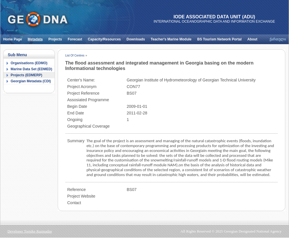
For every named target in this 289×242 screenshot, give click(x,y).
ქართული (277, 39)
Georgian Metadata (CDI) (31, 81)
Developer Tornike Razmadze (29, 231)
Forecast (76, 37)
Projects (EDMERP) (26, 75)
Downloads (137, 37)
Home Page (14, 37)
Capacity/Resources (106, 37)
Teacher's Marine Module (172, 37)
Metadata (36, 37)
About (253, 37)
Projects (56, 37)
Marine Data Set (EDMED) (31, 69)
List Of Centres (74, 55)
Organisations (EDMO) (29, 63)
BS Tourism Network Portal (220, 37)
